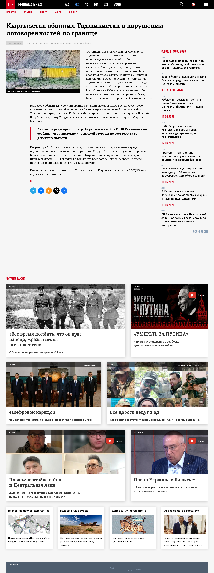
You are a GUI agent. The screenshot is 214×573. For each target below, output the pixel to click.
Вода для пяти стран (74, 510)
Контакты (14, 564)
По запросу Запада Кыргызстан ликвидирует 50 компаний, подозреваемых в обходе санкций (183, 172)
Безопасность (42, 43)
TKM (96, 4)
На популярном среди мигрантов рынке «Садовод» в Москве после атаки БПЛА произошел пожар (182, 64)
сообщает (92, 74)
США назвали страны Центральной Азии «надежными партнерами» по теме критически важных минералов (183, 219)
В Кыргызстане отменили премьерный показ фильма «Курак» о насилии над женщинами (184, 195)
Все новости (200, 232)
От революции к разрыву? (181, 510)
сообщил (44, 133)
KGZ (77, 4)
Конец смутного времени (129, 510)
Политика (29, 43)
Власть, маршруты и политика (29, 510)
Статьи (28, 12)
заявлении (126, 159)
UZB (106, 4)
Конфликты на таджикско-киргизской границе (72, 43)
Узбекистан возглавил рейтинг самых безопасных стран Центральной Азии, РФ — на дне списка (182, 105)
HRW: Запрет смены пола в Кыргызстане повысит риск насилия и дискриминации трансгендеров (179, 131)
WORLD (117, 4)
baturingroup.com (129, 570)
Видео (43, 12)
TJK (86, 4)
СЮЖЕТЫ (74, 12)
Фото (58, 12)
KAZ (67, 4)
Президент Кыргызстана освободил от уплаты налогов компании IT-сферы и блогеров (181, 156)
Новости (11, 12)
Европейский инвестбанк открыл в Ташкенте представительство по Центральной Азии (184, 80)
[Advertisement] (107, 255)
